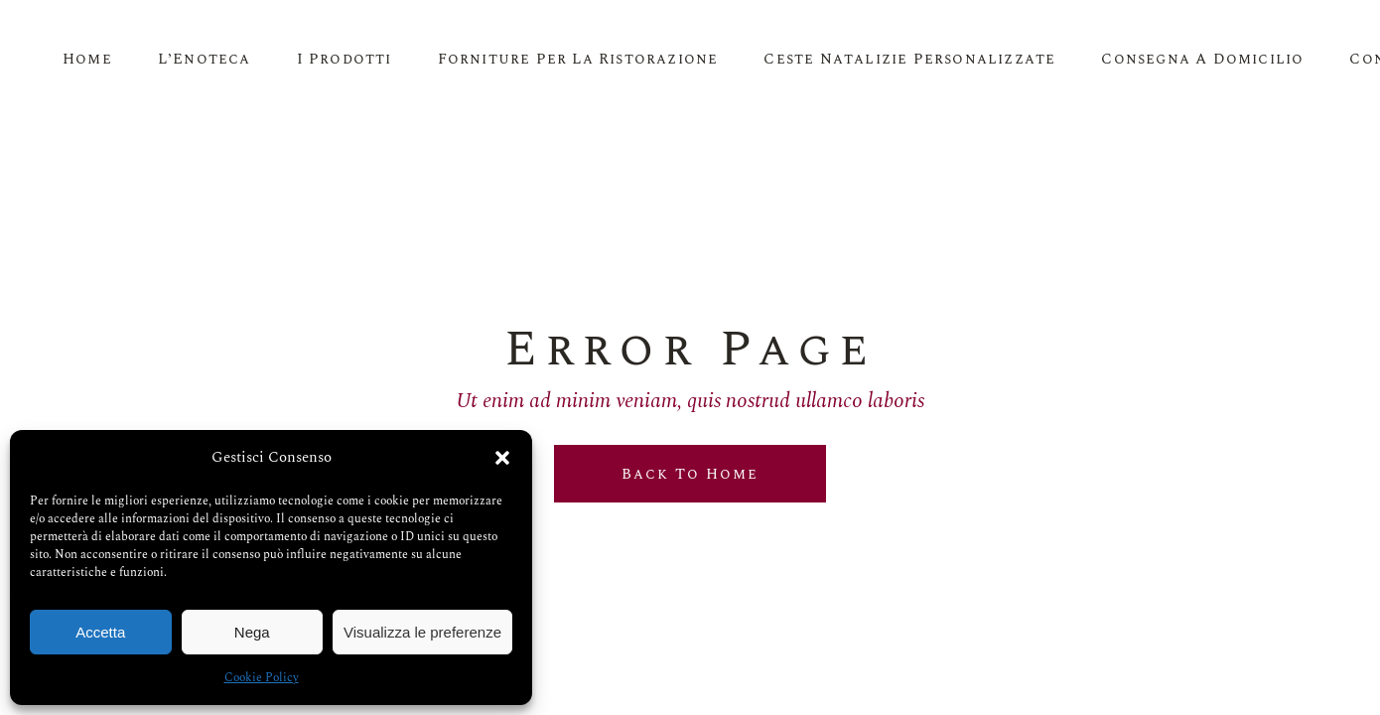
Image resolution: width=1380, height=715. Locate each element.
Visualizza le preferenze (422, 632)
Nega (252, 632)
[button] (502, 458)
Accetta (100, 632)
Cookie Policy (261, 677)
